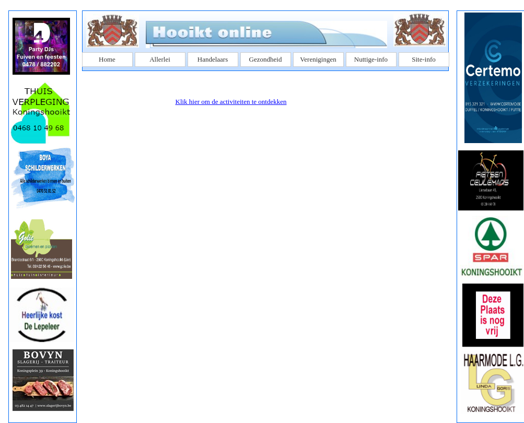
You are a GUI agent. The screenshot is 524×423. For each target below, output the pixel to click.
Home (107, 59)
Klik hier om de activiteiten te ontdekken (231, 101)
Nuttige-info (371, 59)
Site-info (424, 59)
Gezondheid (265, 59)
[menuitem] (108, 59)
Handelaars (212, 59)
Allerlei (159, 59)
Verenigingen (318, 59)
